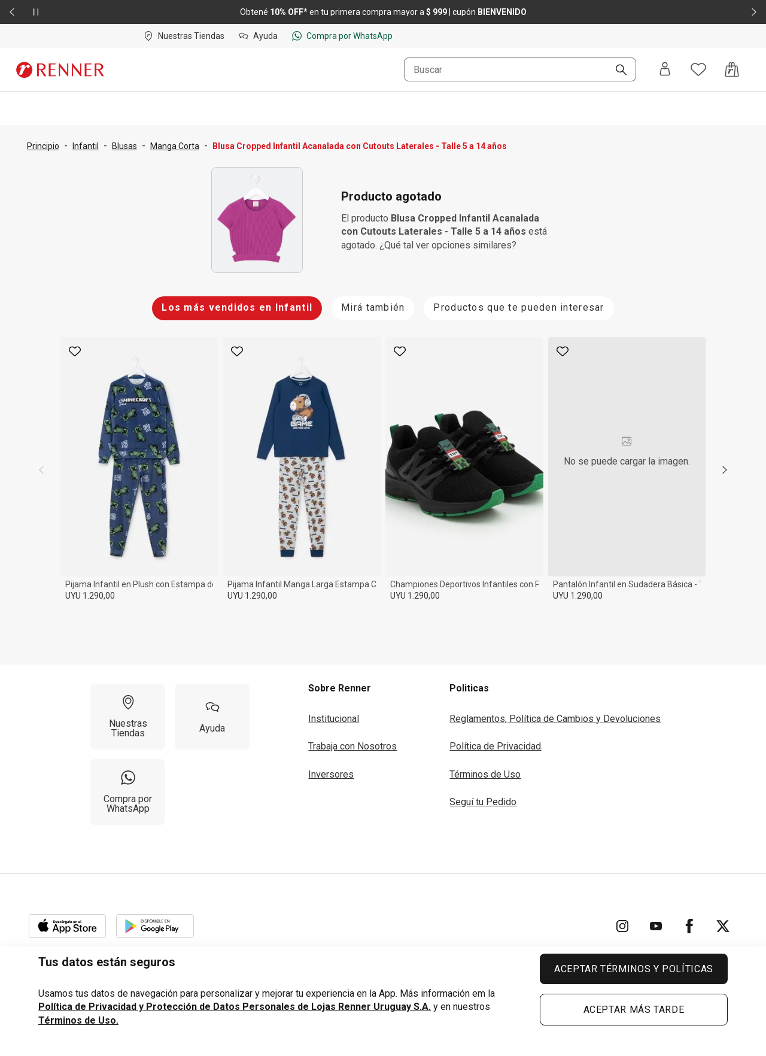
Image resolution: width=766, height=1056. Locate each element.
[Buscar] (616, 70)
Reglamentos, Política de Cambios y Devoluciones (555, 718)
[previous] (41, 470)
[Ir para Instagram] (622, 926)
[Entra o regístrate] (665, 70)
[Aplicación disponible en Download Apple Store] (68, 926)
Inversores (331, 774)
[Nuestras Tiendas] (127, 716)
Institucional (333, 718)
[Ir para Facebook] (689, 926)
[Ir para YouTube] (656, 926)
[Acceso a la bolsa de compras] (732, 69)
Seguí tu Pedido (482, 802)
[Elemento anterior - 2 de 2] (12, 12)
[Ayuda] (212, 716)
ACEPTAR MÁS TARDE (634, 1009)
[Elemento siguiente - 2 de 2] (754, 12)
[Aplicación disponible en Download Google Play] (155, 926)
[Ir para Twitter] (723, 926)
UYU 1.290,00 (90, 595)
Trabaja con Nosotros (352, 746)
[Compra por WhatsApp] (127, 792)
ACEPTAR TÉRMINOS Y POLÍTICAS (633, 969)
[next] (724, 470)
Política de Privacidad (495, 746)
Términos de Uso (485, 774)
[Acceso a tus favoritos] (698, 69)
